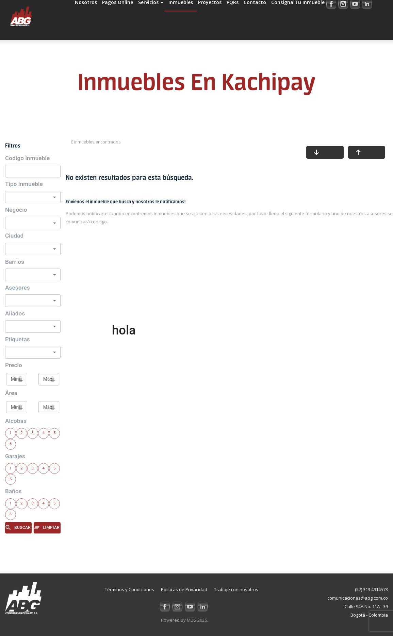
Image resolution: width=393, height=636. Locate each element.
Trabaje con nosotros (236, 589)
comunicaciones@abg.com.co (357, 598)
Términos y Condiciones (129, 589)
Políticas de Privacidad (184, 589)
